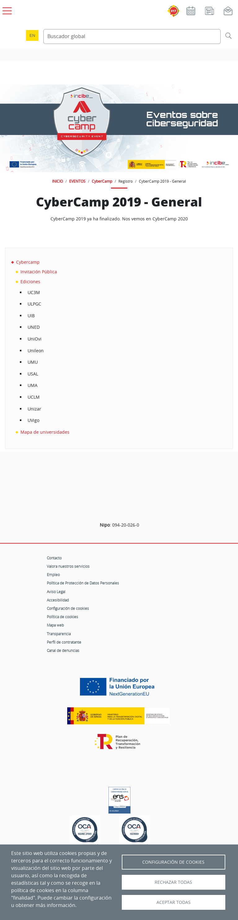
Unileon (36, 351)
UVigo (33, 420)
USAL (33, 374)
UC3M (34, 292)
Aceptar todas (173, 902)
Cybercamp (28, 262)
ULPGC (34, 304)
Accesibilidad (58, 599)
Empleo (53, 574)
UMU (33, 362)
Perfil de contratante (64, 642)
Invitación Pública (38, 272)
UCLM (34, 397)
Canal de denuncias (63, 650)
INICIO (57, 181)
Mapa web (55, 625)
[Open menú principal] (6, 9)
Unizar (34, 409)
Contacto (54, 557)
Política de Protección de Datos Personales (83, 582)
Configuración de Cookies (173, 862)
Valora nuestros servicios (68, 566)
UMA (32, 385)
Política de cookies (62, 616)
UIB (31, 316)
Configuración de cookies (68, 608)
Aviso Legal (56, 591)
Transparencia (59, 633)
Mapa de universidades (44, 432)
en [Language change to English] (32, 35)
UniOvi (35, 339)
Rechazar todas (173, 882)
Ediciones (30, 281)
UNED (34, 327)
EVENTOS (77, 181)
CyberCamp (102, 181)
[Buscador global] (132, 36)
